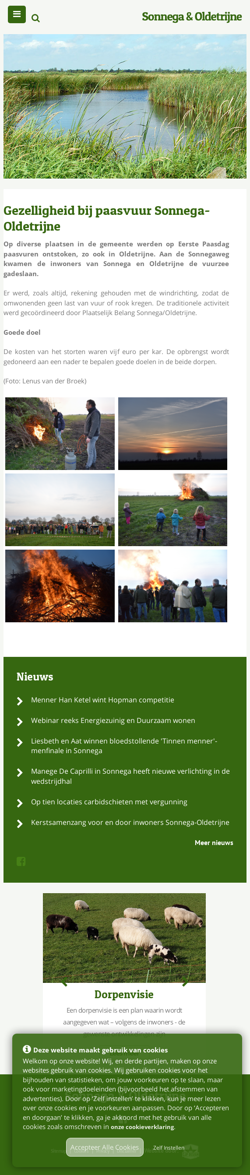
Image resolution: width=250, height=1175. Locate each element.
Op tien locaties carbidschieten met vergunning (109, 802)
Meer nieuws (214, 842)
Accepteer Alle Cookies (104, 1147)
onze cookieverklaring (147, 1126)
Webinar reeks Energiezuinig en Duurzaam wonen (113, 720)
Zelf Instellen (168, 1147)
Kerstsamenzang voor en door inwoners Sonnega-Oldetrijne (130, 822)
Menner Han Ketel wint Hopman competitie (102, 700)
